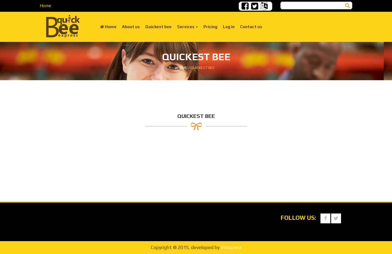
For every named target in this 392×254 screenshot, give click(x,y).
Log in (229, 26)
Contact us (251, 26)
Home (45, 5)
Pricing (210, 26)
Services (187, 26)
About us (131, 26)
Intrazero (231, 247)
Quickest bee (158, 26)
